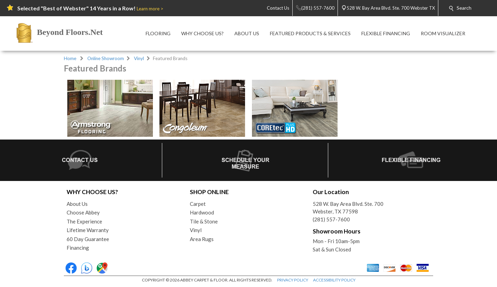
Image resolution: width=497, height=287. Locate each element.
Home (70, 58)
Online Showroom (105, 58)
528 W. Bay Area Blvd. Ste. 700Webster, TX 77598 (348, 208)
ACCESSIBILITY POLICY (334, 280)
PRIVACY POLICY (292, 280)
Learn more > (150, 8)
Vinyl (139, 58)
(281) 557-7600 (331, 219)
